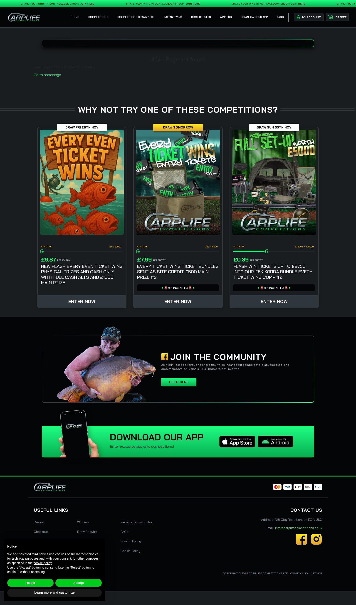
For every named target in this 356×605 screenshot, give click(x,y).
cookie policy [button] (43, 563)
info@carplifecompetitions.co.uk (298, 528)
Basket (39, 522)
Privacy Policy (131, 541)
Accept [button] (78, 583)
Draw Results (87, 532)
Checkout (41, 532)
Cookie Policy (130, 551)
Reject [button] (30, 583)
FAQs (124, 532)
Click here (178, 382)
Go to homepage (47, 74)
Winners (83, 522)
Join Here (88, 3)
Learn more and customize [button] (54, 592)
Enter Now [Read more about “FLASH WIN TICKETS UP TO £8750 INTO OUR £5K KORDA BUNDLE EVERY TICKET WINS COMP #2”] (274, 301)
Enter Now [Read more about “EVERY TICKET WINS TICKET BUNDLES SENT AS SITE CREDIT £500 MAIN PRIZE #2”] (177, 301)
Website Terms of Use (137, 522)
